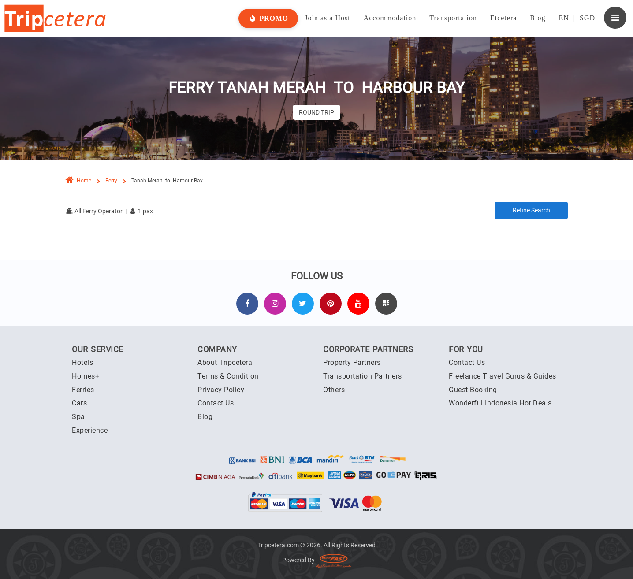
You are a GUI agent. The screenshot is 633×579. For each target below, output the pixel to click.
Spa (78, 416)
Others (334, 390)
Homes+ (85, 376)
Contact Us (215, 403)
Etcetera (503, 18)
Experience (90, 430)
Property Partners (352, 362)
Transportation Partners (362, 376)
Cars (79, 403)
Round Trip (316, 112)
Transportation (453, 18)
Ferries (83, 390)
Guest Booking (473, 390)
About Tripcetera (224, 362)
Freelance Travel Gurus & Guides (502, 376)
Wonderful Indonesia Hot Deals (500, 403)
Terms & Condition (228, 376)
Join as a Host (327, 18)
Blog (537, 18)
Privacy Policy (220, 390)
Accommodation (390, 18)
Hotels (82, 362)
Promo (268, 18)
